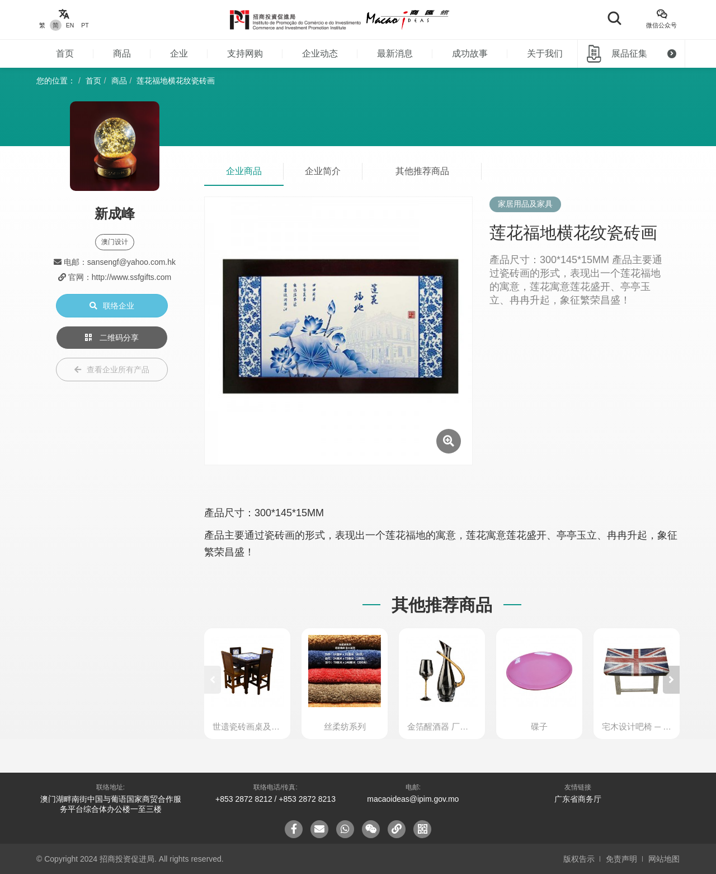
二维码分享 (112, 337)
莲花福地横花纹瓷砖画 (175, 80)
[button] (671, 680)
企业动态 (320, 53)
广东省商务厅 (577, 798)
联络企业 (112, 305)
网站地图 (664, 858)
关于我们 (545, 53)
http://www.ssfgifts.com (131, 277)
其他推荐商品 (422, 171)
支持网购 (245, 53)
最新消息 (395, 53)
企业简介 (323, 171)
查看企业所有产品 (111, 369)
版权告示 (579, 858)
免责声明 (621, 858)
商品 (122, 53)
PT (84, 25)
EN (70, 25)
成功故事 (470, 53)
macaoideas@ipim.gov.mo (413, 798)
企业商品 (244, 171)
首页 (65, 53)
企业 (179, 53)
